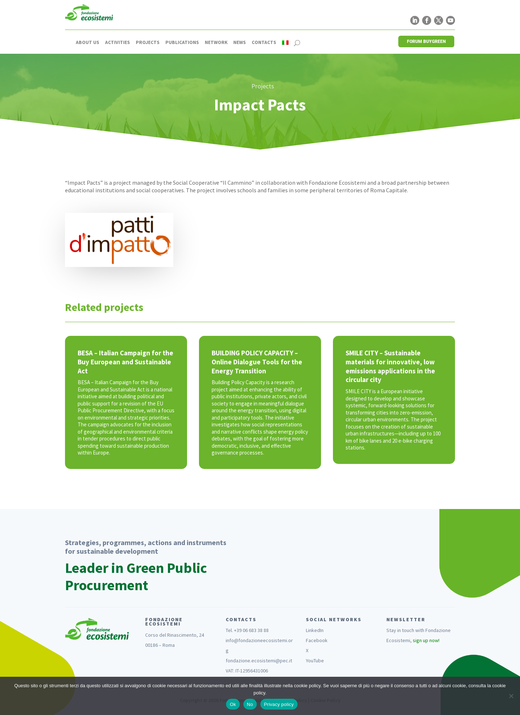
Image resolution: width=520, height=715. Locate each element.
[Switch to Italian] (285, 42)
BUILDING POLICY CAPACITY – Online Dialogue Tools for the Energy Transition (257, 361)
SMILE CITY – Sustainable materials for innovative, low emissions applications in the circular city (390, 366)
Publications (182, 42)
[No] (511, 695)
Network (216, 42)
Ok (233, 704)
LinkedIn (315, 630)
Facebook (317, 640)
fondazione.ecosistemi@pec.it (259, 660)
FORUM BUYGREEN (426, 41)
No (250, 704)
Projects (148, 42)
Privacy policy (279, 704)
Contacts (264, 42)
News (239, 42)
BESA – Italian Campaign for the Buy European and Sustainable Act (125, 361)
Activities (117, 42)
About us (87, 42)
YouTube (315, 660)
